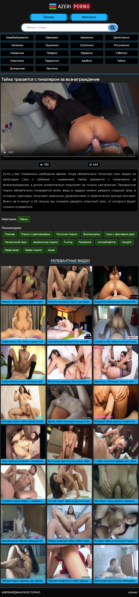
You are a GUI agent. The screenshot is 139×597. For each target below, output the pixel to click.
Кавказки (52, 37)
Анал (51, 250)
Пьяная (10, 234)
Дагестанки (121, 37)
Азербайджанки (17, 37)
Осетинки (87, 45)
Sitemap (132, 592)
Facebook (85, 242)
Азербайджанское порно (21, 592)
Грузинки (52, 45)
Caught (127, 242)
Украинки (17, 53)
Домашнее (17, 68)
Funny (68, 242)
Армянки (86, 37)
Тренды (48, 17)
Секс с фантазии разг (120, 234)
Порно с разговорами (35, 234)
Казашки (87, 53)
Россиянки (121, 45)
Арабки (87, 60)
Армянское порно (45, 242)
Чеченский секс (16, 242)
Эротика (52, 68)
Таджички (52, 60)
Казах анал (12, 250)
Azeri (69, 6)
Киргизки (17, 60)
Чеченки (17, 45)
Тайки (121, 60)
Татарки (51, 53)
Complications (107, 242)
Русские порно (67, 234)
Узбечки (121, 53)
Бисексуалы (91, 234)
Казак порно (33, 250)
